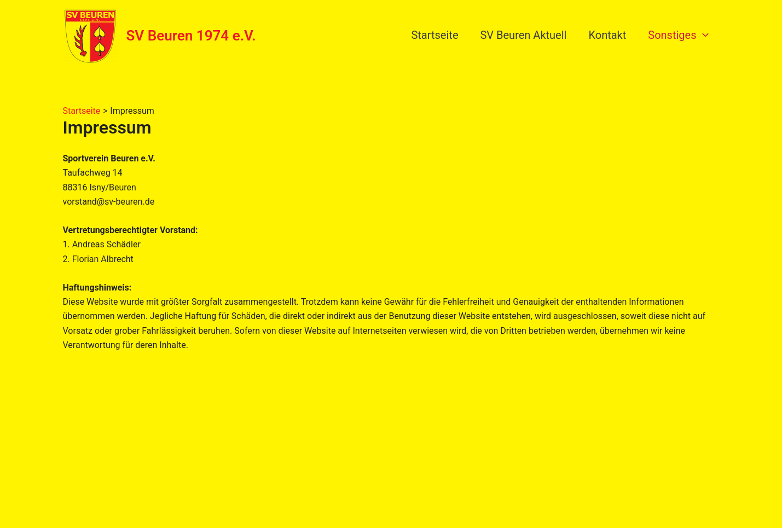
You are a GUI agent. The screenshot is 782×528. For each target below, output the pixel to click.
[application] (703, 35)
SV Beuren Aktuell (523, 35)
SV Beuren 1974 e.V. (191, 35)
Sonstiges (678, 35)
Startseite (434, 35)
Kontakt (607, 35)
